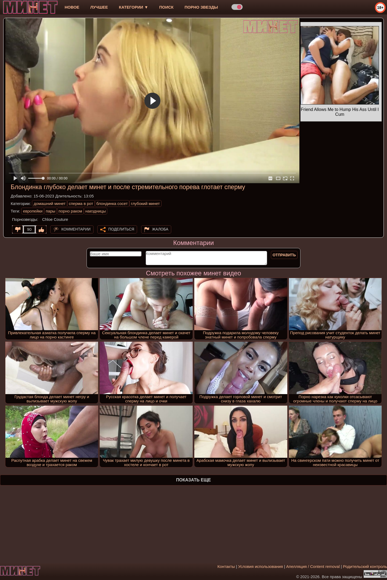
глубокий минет (145, 203)
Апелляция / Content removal (313, 566)
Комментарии (76, 229)
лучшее (99, 7)
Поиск (166, 7)
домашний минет (50, 203)
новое (71, 7)
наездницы (95, 211)
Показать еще (193, 480)
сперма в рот (81, 203)
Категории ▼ (133, 7)
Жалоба (160, 229)
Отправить (284, 255)
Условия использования (260, 566)
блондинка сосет (112, 203)
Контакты (226, 566)
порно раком (70, 211)
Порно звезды (201, 7)
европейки (32, 211)
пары (50, 211)
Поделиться (121, 229)
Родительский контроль (365, 566)
